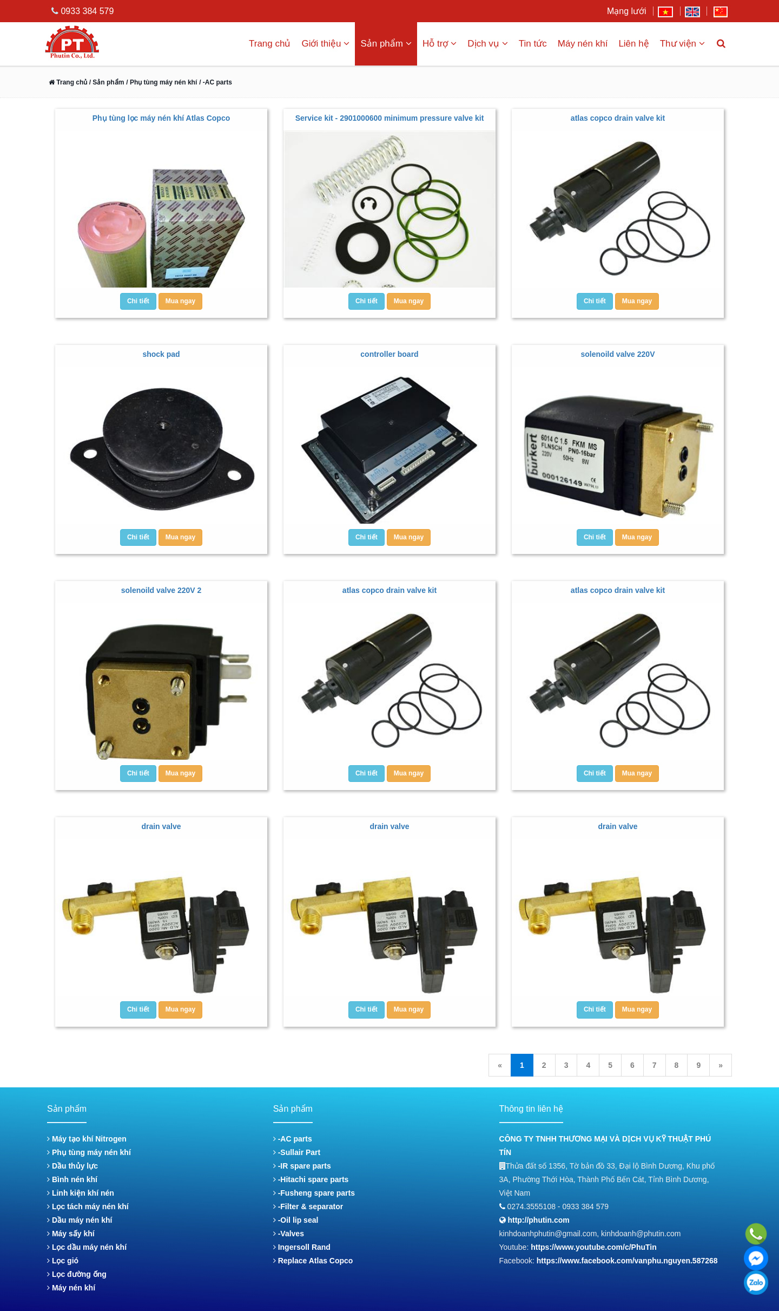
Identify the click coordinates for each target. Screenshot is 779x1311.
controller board (389, 354)
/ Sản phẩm (105, 82)
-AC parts (292, 1138)
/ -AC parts (215, 82)
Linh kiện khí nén (80, 1193)
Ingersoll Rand (302, 1247)
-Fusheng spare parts (314, 1193)
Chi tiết (138, 301)
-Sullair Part (296, 1152)
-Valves (288, 1233)
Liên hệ (633, 43)
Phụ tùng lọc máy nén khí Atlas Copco (161, 118)
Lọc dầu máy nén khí (87, 1247)
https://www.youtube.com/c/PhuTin (594, 1247)
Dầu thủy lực (72, 1166)
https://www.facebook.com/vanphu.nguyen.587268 (627, 1260)
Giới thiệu (325, 43)
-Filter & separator (308, 1206)
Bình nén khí (72, 1179)
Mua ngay (180, 301)
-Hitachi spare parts (311, 1179)
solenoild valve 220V (618, 354)
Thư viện (682, 43)
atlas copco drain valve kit (618, 118)
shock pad (161, 354)
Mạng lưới (626, 11)
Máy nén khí (583, 43)
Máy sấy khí (71, 1233)
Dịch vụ (487, 43)
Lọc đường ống (77, 1274)
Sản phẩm (386, 43)
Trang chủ (270, 43)
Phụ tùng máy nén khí (89, 1152)
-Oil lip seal (296, 1220)
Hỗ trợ (439, 43)
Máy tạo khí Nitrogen (87, 1138)
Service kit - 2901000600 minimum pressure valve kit (389, 118)
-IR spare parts (302, 1166)
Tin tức (533, 43)
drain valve (161, 826)
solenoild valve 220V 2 (161, 590)
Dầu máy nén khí (79, 1220)
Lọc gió (62, 1260)
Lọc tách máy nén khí (88, 1206)
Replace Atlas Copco (313, 1260)
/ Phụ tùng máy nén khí (161, 82)
